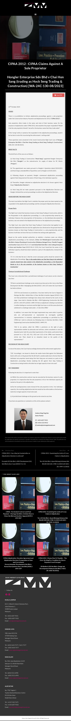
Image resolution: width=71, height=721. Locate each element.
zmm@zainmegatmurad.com (17, 621)
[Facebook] (6, 594)
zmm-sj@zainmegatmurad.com (18, 650)
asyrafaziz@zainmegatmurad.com (19, 707)
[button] (35, 14)
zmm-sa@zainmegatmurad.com (18, 678)
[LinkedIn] (9, 594)
